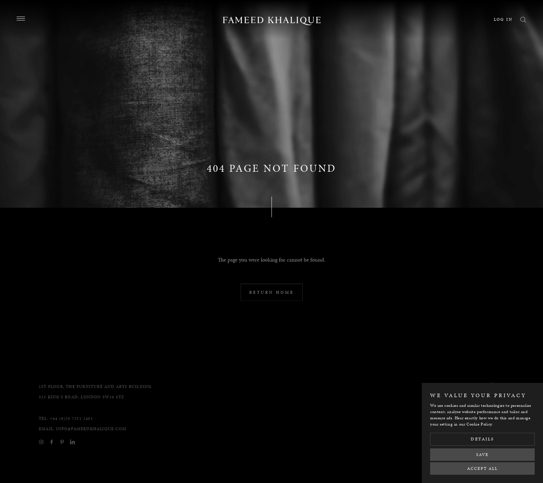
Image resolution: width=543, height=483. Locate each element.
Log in (503, 19)
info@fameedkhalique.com (91, 445)
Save (482, 454)
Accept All (482, 468)
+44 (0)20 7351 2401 (71, 435)
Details (482, 439)
